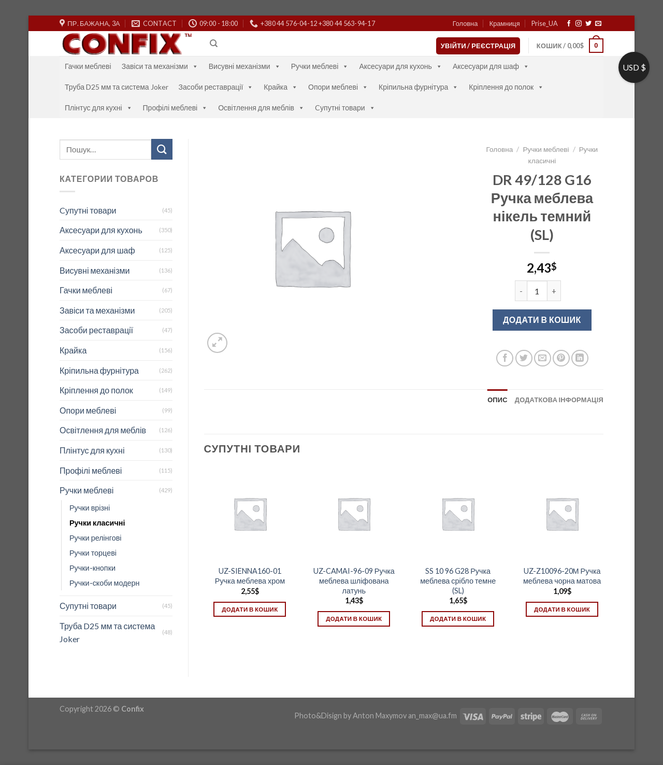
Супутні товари (88, 606)
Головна (465, 23)
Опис (497, 399)
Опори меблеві (338, 86)
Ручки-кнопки (92, 567)
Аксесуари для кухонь (400, 66)
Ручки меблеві (320, 66)
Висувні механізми (245, 66)
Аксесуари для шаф (491, 66)
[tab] (497, 399)
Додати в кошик (542, 319)
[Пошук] (214, 43)
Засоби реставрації (216, 86)
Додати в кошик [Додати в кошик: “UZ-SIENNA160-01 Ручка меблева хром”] (250, 609)
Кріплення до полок (506, 86)
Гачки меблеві (88, 66)
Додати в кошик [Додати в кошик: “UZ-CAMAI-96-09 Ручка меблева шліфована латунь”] (354, 618)
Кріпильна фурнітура (418, 86)
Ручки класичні (97, 522)
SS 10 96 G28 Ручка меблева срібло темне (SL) (458, 580)
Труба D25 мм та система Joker (116, 86)
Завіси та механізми (160, 66)
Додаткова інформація (559, 399)
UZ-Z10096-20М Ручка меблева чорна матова (562, 575)
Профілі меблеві (175, 107)
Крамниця (504, 23)
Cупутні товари (345, 107)
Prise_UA (544, 23)
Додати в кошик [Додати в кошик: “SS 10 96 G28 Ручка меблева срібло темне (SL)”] (458, 618)
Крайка (281, 86)
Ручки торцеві (93, 552)
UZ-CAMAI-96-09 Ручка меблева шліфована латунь (354, 580)
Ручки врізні (89, 507)
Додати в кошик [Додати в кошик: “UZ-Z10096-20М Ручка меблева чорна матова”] (562, 609)
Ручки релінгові (95, 537)
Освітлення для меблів (261, 107)
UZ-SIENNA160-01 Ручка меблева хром (250, 575)
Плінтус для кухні (99, 107)
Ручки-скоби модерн (104, 582)
